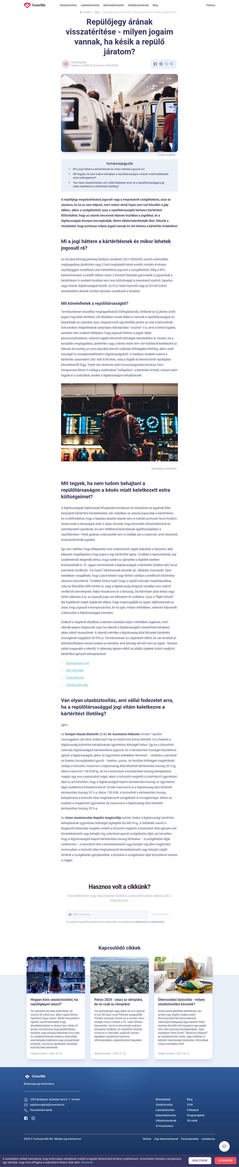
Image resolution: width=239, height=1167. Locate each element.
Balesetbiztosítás (113, 5)
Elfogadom (225, 1160)
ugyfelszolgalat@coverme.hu (47, 1104)
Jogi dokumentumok (166, 1138)
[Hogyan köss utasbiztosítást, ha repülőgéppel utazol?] (56, 1008)
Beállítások (200, 1160)
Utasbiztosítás (68, 5)
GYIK (190, 1104)
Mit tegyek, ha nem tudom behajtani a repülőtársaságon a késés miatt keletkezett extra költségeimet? (120, 176)
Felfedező (193, 1110)
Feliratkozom (160, 914)
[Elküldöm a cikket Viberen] (167, 64)
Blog (155, 5)
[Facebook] (26, 1118)
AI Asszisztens (164, 1126)
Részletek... (88, 1162)
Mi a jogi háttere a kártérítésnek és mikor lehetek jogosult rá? (109, 169)
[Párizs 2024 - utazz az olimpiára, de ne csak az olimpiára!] (119, 1008)
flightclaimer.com (77, 663)
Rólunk (147, 1138)
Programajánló (195, 1115)
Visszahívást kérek (41, 1110)
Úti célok (192, 1120)
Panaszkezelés (190, 1138)
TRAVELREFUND (77, 685)
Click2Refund (75, 677)
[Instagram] (33, 1118)
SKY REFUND (74, 670)
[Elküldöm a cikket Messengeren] (161, 64)
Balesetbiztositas (166, 1115)
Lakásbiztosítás (90, 5)
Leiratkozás (208, 1138)
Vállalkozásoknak (138, 5)
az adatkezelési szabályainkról (148, 921)
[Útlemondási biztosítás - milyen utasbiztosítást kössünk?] (183, 1008)
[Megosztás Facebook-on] (155, 64)
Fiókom (210, 5)
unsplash (170, 154)
